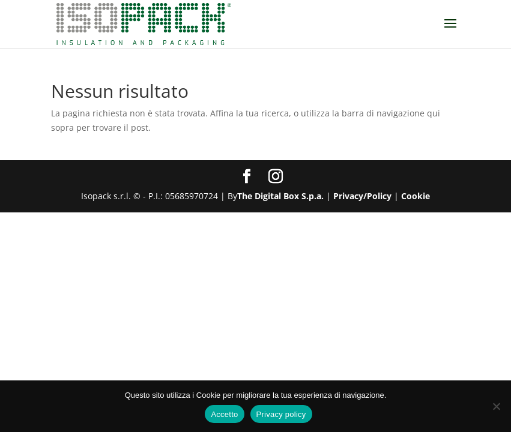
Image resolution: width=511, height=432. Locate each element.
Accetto (224, 414)
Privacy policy (281, 414)
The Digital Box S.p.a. (280, 196)
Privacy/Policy (362, 196)
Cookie (415, 196)
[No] (496, 406)
